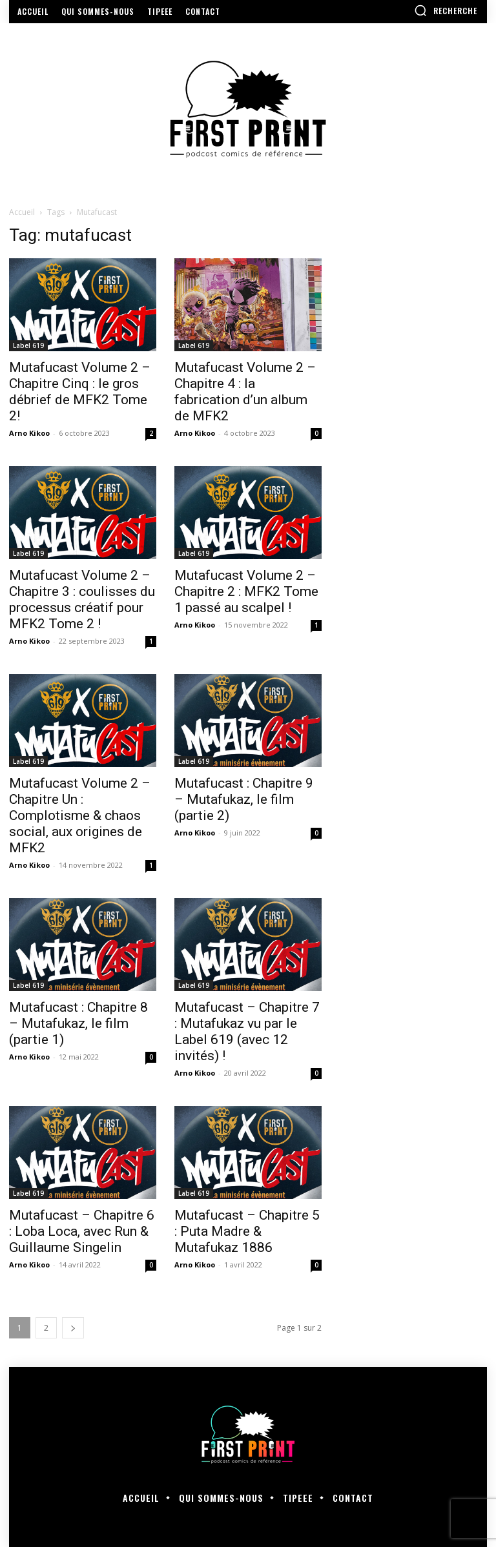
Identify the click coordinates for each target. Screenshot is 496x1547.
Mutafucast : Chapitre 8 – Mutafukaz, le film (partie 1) (78, 1023)
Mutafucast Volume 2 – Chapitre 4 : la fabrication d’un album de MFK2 (245, 392)
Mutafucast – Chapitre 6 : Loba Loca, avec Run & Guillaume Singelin (81, 1231)
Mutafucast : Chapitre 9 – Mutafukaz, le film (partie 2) (243, 799)
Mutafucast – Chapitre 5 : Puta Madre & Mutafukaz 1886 (247, 1231)
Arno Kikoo (29, 433)
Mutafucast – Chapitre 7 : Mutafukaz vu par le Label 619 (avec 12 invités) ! (247, 1031)
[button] (445, 10)
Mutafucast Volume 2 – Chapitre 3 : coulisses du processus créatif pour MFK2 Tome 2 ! (82, 599)
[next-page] (73, 1327)
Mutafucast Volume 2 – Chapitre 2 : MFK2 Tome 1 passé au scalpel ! (246, 591)
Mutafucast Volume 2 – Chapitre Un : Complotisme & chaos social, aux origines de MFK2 (79, 815)
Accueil (22, 212)
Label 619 (28, 345)
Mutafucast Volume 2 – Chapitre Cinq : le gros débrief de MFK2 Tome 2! (79, 392)
